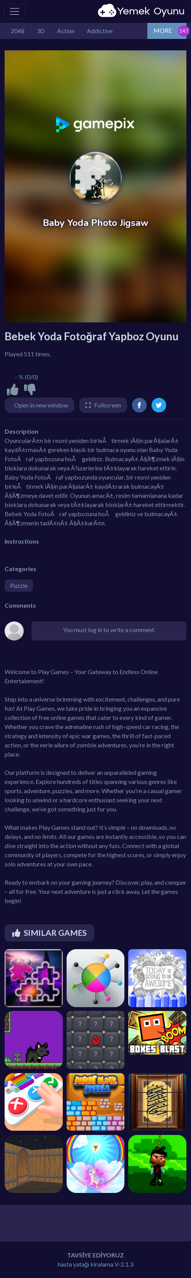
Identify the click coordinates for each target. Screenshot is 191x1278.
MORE (162, 30)
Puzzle (19, 585)
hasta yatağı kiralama (86, 1264)
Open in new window (41, 405)
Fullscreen (107, 405)
